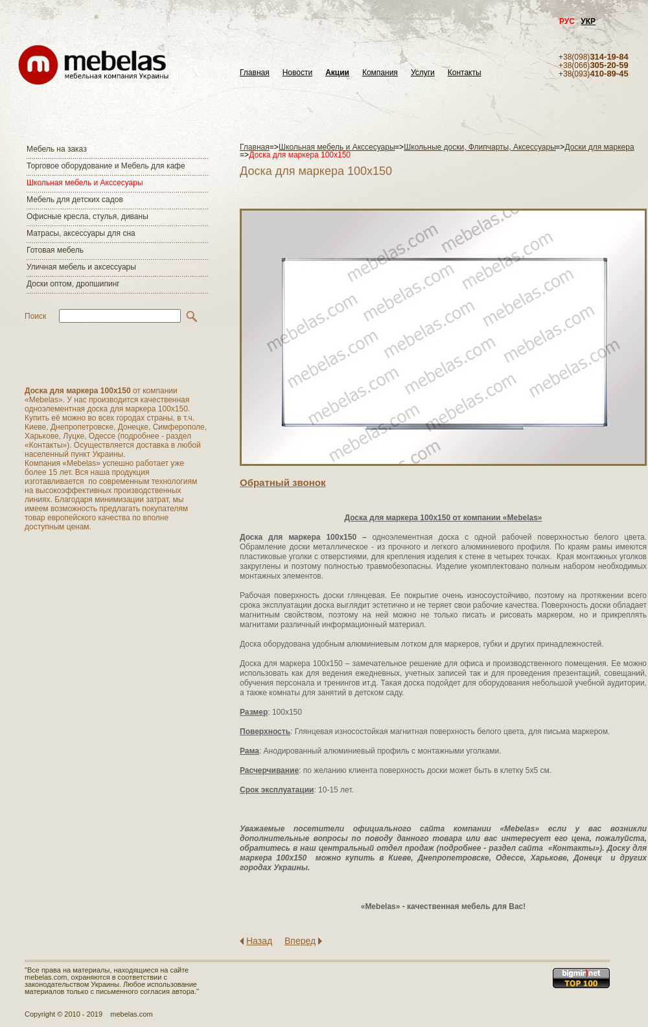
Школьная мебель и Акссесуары (85, 182)
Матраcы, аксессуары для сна (81, 233)
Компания (380, 73)
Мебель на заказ (57, 149)
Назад (259, 941)
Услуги (423, 73)
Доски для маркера (599, 147)
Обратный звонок (282, 482)
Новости (297, 73)
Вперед (300, 941)
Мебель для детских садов (75, 199)
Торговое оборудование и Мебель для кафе (106, 165)
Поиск (35, 316)
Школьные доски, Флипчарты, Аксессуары (480, 147)
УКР (588, 21)
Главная (255, 73)
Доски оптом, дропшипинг (73, 283)
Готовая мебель (55, 250)
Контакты (464, 73)
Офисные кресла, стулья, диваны (87, 216)
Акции (337, 73)
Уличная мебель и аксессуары (81, 266)
